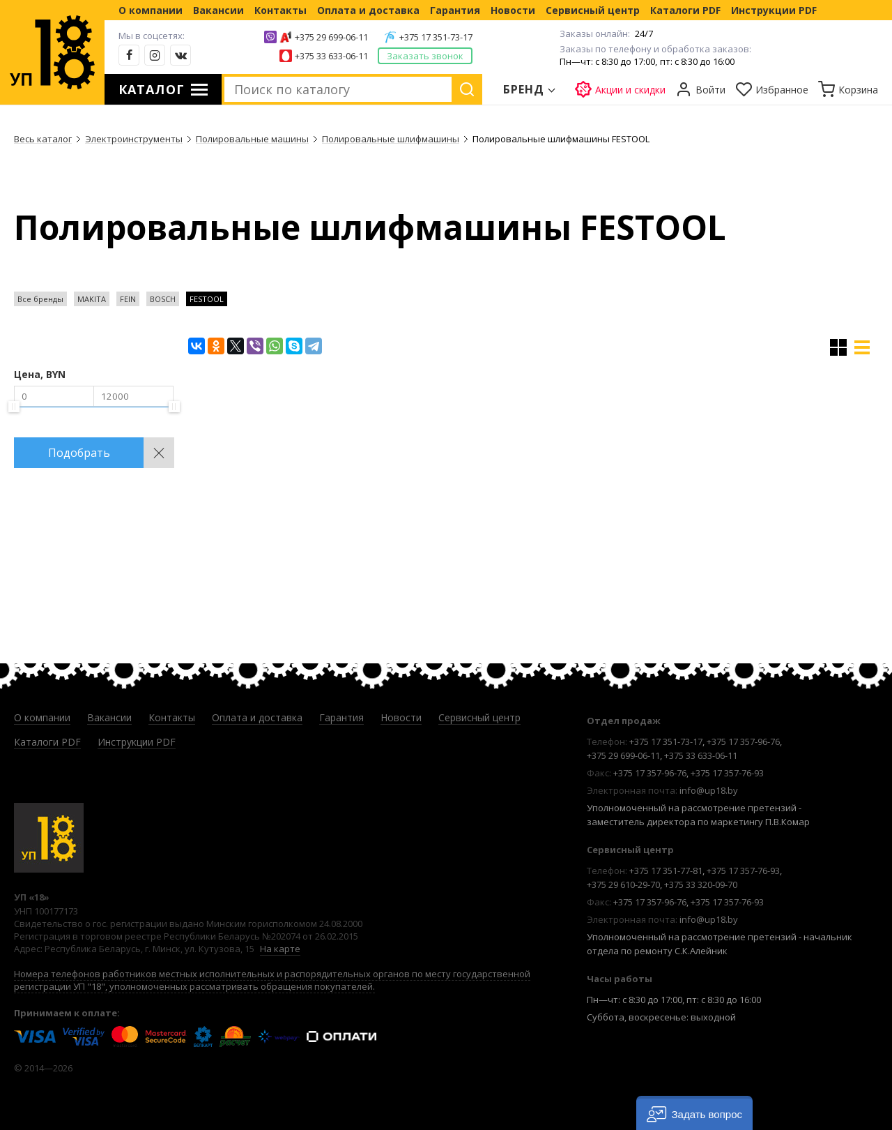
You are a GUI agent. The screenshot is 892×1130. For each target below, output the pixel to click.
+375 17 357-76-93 (727, 773)
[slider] (14, 406)
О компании (150, 10)
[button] (694, 1113)
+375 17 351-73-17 (435, 37)
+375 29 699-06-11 (331, 37)
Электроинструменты (134, 139)
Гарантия (455, 10)
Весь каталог (43, 139)
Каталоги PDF (685, 10)
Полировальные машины (252, 139)
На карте (280, 948)
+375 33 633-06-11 (331, 56)
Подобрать (79, 452)
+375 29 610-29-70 (623, 884)
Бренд (524, 89)
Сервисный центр (593, 10)
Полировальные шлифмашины (390, 139)
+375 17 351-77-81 (665, 870)
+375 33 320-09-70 (700, 884)
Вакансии (218, 10)
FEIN (128, 299)
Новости (513, 10)
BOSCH (163, 299)
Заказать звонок (425, 56)
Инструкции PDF (774, 10)
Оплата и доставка (368, 10)
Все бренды (40, 299)
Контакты (280, 10)
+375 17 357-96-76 (743, 741)
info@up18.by (708, 790)
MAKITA (91, 299)
